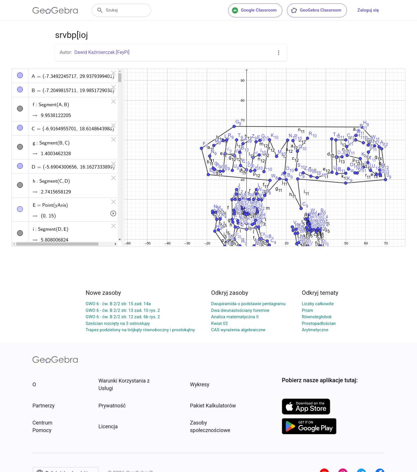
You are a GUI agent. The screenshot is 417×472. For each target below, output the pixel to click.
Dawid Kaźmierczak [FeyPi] (102, 52)
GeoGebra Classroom (315, 10)
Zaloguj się (368, 10)
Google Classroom (254, 10)
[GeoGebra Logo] (55, 10)
